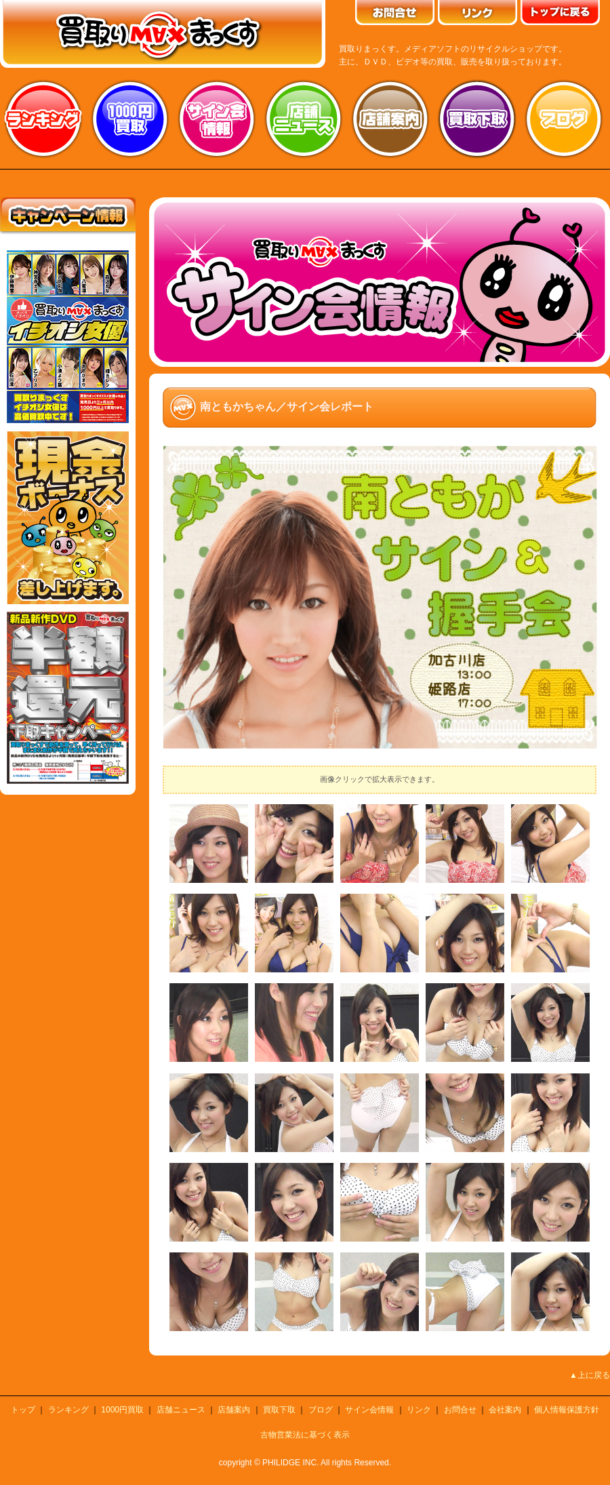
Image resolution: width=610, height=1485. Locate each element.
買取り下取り (477, 118)
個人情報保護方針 (566, 1409)
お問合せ (460, 1409)
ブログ (564, 118)
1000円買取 (122, 1409)
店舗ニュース (303, 118)
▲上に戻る (589, 1375)
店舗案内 (390, 118)
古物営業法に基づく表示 (305, 1435)
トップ (23, 1409)
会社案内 (505, 1409)
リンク (419, 1409)
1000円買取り (130, 118)
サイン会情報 (217, 118)
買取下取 (279, 1409)
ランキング (43, 118)
